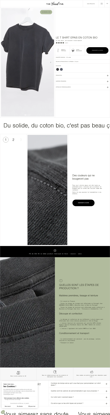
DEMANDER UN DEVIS (97, 50)
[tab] (6, 139)
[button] (101, 3)
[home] (55, 3)
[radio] (57, 69)
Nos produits (91, 3)
